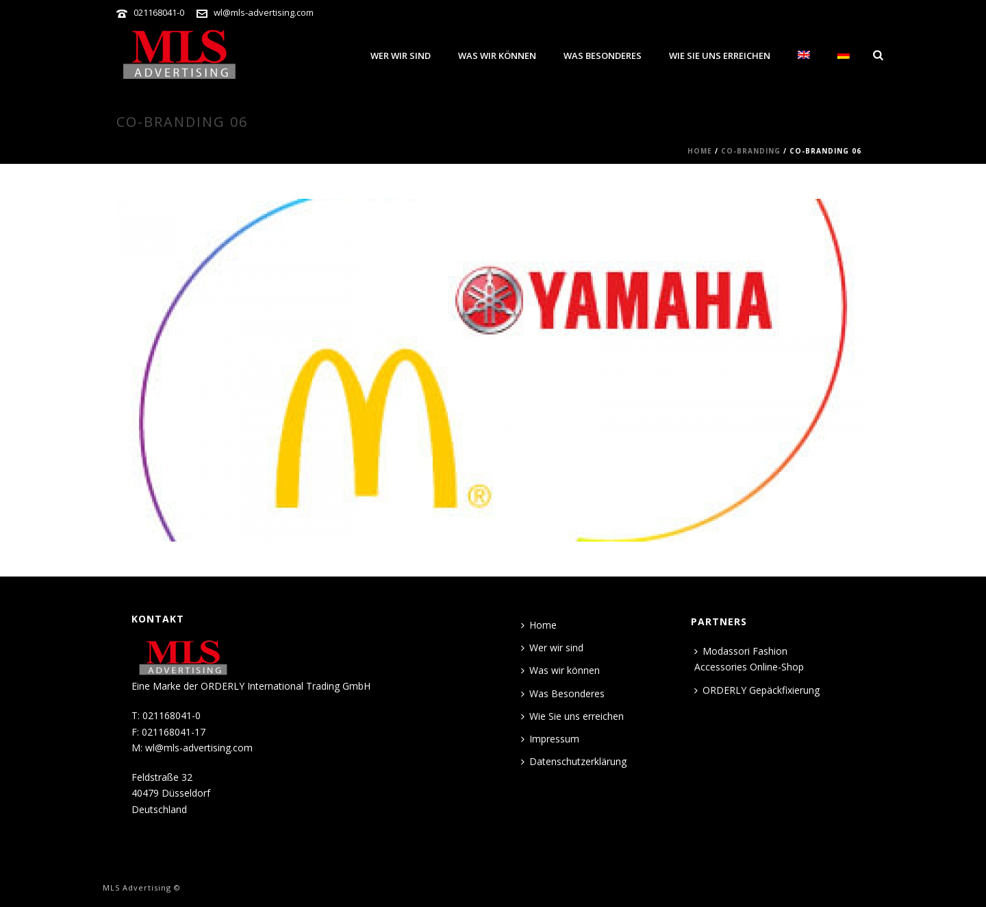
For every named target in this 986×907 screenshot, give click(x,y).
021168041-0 (159, 12)
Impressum (550, 738)
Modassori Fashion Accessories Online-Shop (749, 658)
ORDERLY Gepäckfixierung (757, 690)
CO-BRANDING (751, 151)
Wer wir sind (400, 55)
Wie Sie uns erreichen (719, 55)
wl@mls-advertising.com (264, 12)
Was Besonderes (603, 55)
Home (699, 151)
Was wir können (497, 55)
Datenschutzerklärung (574, 761)
